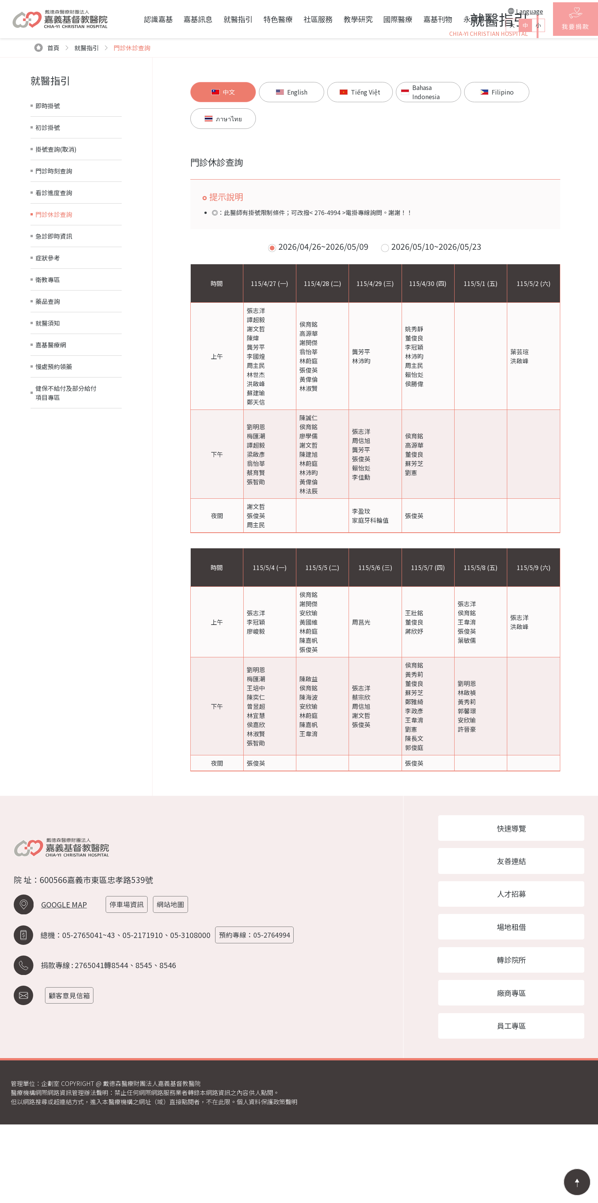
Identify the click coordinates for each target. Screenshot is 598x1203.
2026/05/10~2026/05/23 (436, 315)
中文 (220, 186)
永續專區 (465, 19)
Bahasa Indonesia (401, 186)
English (282, 186)
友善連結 (517, 931)
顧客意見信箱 (71, 1068)
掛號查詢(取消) (56, 242)
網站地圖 (174, 978)
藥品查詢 (47, 394)
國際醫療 (385, 19)
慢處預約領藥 (53, 459)
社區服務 (305, 19)
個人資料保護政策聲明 (266, 1180)
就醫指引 (225, 19)
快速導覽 (517, 897)
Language (513, 11)
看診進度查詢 (53, 286)
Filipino (468, 186)
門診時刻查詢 (53, 264)
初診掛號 (47, 220)
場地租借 (517, 1000)
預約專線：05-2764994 (257, 1008)
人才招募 (517, 966)
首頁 (47, 141)
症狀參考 (47, 351)
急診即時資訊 (53, 329)
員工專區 (517, 1103)
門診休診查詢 (132, 141)
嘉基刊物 (425, 19)
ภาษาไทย (530, 186)
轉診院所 (517, 1035)
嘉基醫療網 (50, 438)
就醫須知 (47, 416)
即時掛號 (47, 199)
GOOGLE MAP (64, 978)
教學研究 (345, 19)
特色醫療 (265, 19)
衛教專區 (47, 372)
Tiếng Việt (344, 186)
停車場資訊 (129, 978)
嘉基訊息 (185, 19)
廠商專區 (517, 1069)
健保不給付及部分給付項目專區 (65, 486)
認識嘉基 (145, 19)
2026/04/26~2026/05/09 (323, 315)
